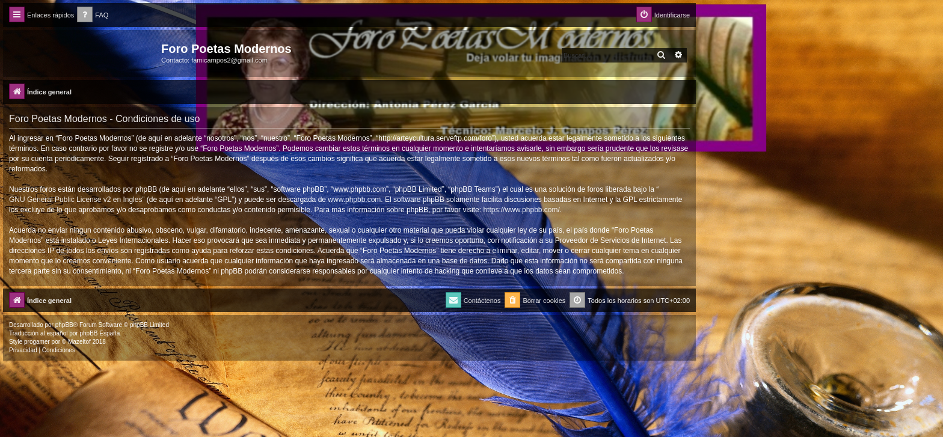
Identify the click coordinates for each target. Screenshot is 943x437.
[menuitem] (92, 15)
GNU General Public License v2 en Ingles (75, 199)
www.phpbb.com (354, 199)
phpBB (64, 325)
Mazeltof (79, 341)
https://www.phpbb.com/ (521, 210)
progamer (37, 341)
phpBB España (99, 333)
